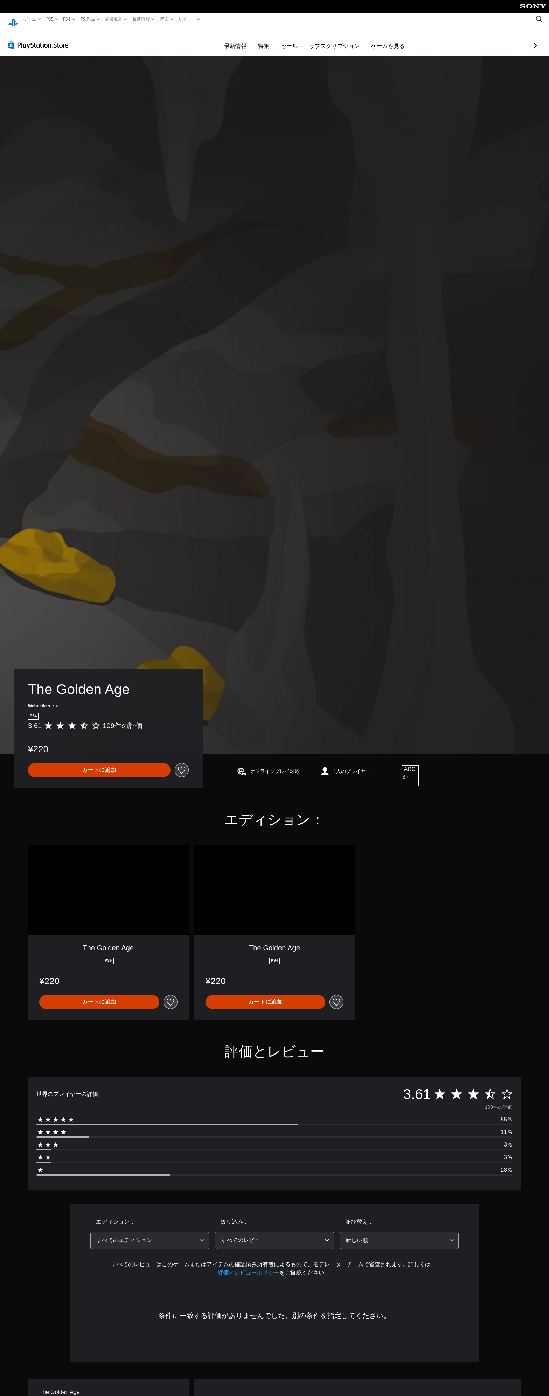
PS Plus (87, 19)
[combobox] (149, 1233)
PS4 (67, 19)
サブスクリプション (294, 39)
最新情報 (141, 19)
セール (248, 39)
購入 (164, 19)
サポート (186, 19)
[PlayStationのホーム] (13, 19)
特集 (223, 39)
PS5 (50, 19)
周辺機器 (113, 19)
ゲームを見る (347, 39)
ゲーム (29, 19)
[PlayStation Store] (40, 38)
